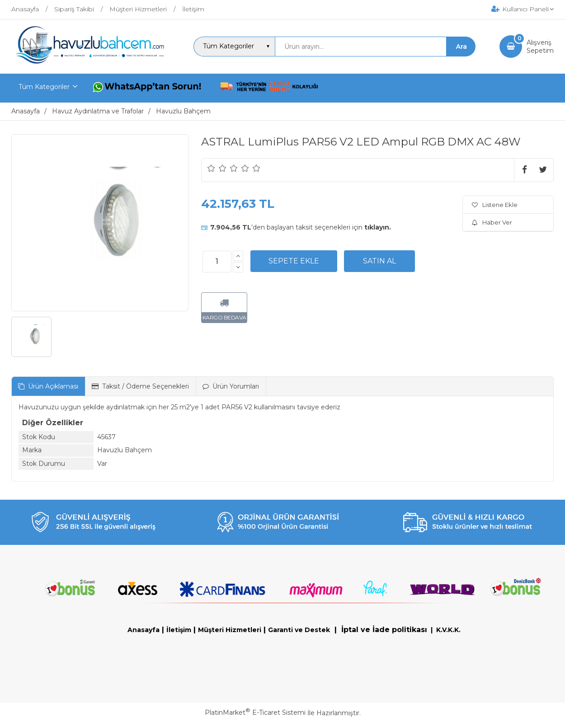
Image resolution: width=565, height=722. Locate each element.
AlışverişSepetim (540, 46)
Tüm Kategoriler (44, 87)
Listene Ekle (495, 204)
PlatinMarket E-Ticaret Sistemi (255, 712)
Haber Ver (492, 222)
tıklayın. (377, 227)
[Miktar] (216, 261)
